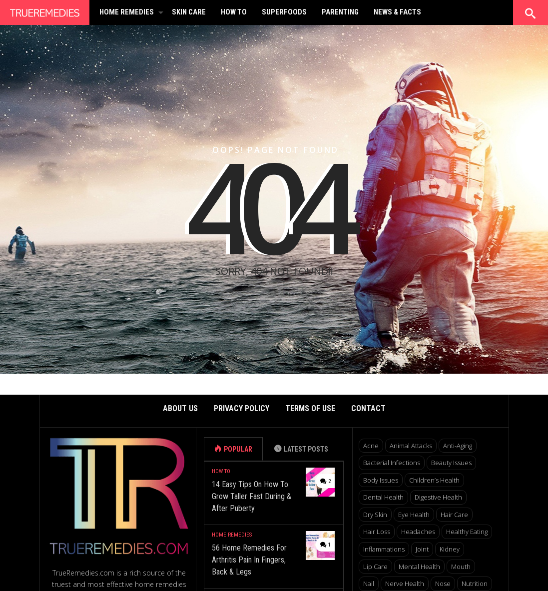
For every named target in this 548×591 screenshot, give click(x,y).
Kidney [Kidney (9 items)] (450, 549)
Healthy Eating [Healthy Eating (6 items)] (467, 531)
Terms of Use (310, 408)
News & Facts (397, 11)
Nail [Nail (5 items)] (368, 583)
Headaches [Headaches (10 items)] (418, 531)
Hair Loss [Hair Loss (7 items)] (376, 531)
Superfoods (284, 11)
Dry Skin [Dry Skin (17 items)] (375, 514)
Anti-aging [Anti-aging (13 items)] (457, 445)
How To (234, 11)
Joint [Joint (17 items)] (422, 549)
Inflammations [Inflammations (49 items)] (384, 549)
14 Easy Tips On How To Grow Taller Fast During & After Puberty (251, 496)
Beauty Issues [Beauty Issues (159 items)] (451, 462)
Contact (368, 408)
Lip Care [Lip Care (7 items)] (375, 566)
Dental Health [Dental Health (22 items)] (383, 497)
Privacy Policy (241, 408)
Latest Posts (306, 449)
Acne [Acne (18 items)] (371, 445)
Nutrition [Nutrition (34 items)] (475, 583)
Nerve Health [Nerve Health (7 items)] (404, 583)
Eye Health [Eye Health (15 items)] (414, 514)
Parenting (340, 11)
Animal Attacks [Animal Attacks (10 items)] (411, 445)
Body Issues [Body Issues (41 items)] (380, 480)
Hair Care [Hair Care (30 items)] (454, 514)
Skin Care (189, 11)
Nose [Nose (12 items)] (443, 583)
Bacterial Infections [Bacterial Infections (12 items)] (391, 462)
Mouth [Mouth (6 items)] (461, 566)
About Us (180, 408)
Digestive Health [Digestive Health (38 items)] (438, 497)
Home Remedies (126, 11)
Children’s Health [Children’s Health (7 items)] (434, 480)
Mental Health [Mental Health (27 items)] (419, 566)
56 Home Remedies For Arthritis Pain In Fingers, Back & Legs (249, 560)
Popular (238, 449)
